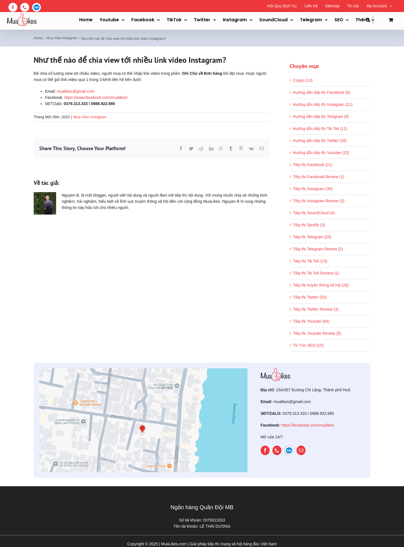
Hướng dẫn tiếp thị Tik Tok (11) (320, 128)
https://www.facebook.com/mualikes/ (96, 97)
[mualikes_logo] (275, 370)
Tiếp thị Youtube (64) (311, 321)
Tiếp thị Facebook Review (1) (318, 176)
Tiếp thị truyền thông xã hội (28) (321, 285)
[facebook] (265, 450)
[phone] (276, 450)
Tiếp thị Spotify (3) (309, 225)
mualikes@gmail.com (75, 91)
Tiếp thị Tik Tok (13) (310, 261)
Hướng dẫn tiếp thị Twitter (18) (319, 140)
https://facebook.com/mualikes (307, 425)
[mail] (301, 450)
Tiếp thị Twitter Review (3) (315, 309)
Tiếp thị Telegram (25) (312, 237)
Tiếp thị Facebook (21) (312, 164)
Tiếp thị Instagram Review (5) (318, 201)
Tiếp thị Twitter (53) (310, 297)
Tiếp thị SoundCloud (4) (313, 213)
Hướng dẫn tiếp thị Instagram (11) (322, 104)
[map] (143, 370)
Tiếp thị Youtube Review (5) (317, 333)
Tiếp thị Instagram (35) (312, 189)
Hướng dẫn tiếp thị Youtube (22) (321, 152)
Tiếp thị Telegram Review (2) (318, 249)
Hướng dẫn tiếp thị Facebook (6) (321, 92)
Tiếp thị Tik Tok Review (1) (316, 273)
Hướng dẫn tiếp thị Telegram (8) (321, 116)
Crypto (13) (303, 80)
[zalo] (289, 450)
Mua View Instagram (89, 117)
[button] (369, 20)
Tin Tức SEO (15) (308, 345)
